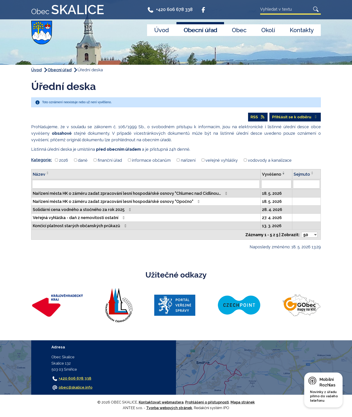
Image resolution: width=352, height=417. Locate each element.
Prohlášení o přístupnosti (207, 403)
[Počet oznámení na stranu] (309, 235)
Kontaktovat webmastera (161, 403)
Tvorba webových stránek (169, 408)
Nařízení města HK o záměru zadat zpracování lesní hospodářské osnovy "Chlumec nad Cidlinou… (131, 193)
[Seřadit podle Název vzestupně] (47, 172)
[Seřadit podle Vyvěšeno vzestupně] (283, 172)
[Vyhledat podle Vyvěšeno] (276, 184)
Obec (239, 30)
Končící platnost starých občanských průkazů (80, 226)
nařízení (188, 160)
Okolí (268, 30)
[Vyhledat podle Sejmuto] (306, 184)
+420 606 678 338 (170, 9)
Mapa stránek (243, 403)
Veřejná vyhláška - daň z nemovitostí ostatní (79, 218)
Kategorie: (41, 160)
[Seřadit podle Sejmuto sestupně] (312, 174)
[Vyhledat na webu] (285, 9)
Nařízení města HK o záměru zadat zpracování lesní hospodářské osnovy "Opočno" (117, 202)
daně (83, 160)
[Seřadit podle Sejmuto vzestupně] (312, 172)
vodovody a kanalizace (270, 160)
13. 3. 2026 (272, 226)
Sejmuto (302, 174)
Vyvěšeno (271, 174)
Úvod (161, 30)
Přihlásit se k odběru (294, 117)
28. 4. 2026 (272, 210)
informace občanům (151, 160)
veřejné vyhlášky (221, 160)
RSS (256, 117)
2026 (63, 160)
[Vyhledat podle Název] (146, 184)
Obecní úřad (200, 30)
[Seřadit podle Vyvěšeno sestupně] (283, 174)
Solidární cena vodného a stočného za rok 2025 (83, 210)
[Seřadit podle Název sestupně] (47, 174)
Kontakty (302, 30)
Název (39, 174)
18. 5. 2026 (272, 193)
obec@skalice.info (75, 388)
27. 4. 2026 (272, 218)
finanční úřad (110, 160)
